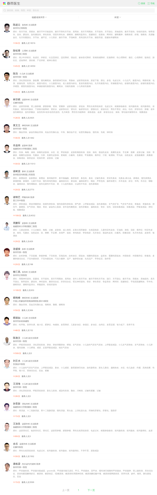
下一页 (91, 490)
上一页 (65, 490)
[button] (142, 3)
